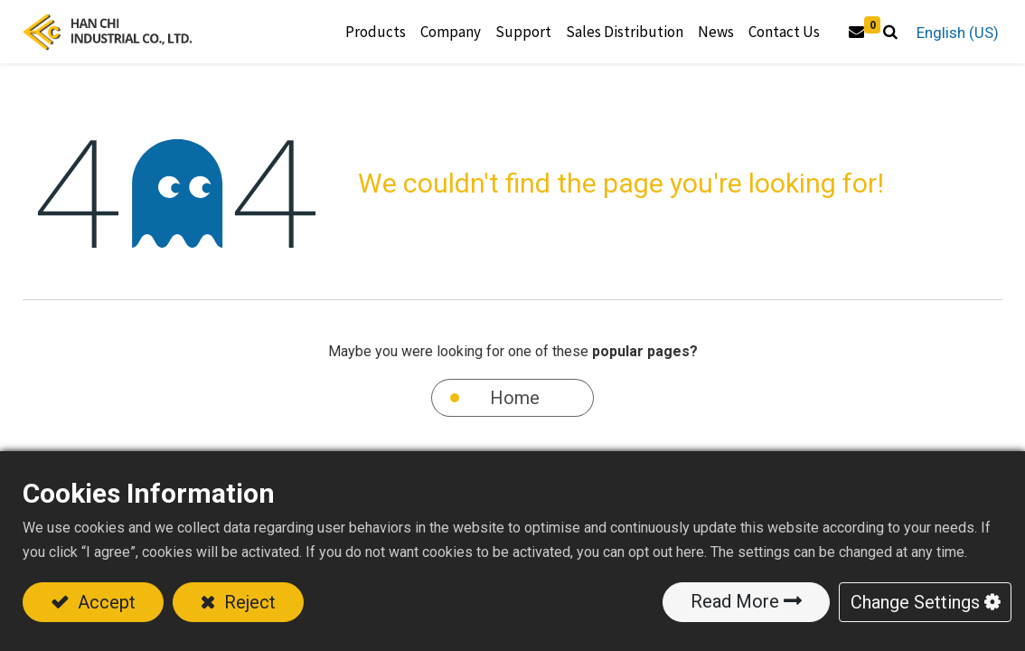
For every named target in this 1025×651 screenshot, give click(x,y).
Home (515, 398)
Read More (735, 601)
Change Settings (915, 602)
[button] (889, 32)
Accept (104, 602)
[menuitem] (624, 32)
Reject (248, 602)
